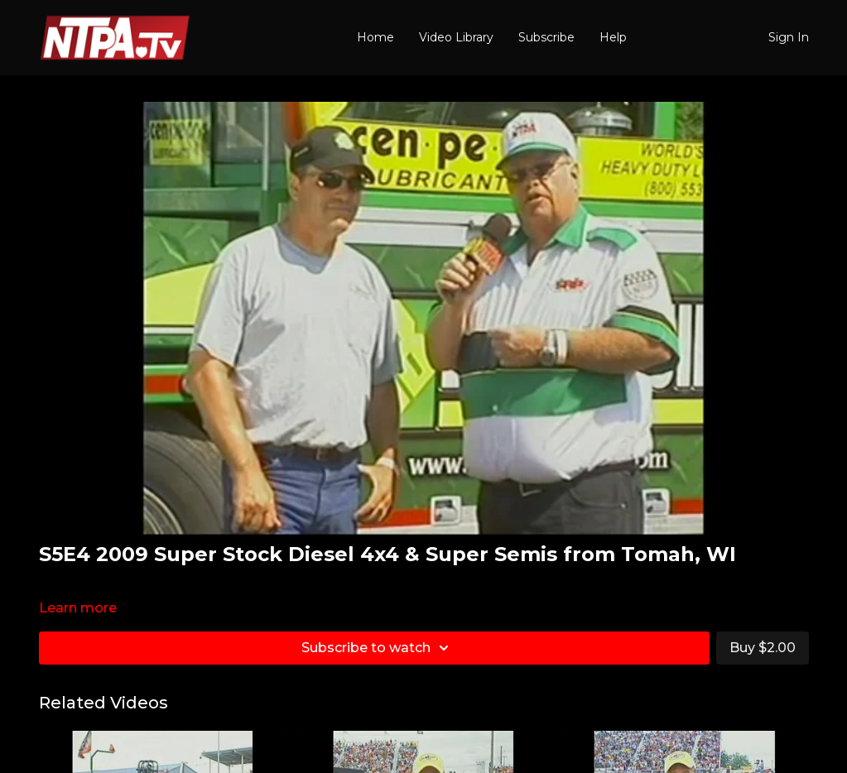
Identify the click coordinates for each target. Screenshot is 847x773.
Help (613, 37)
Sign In (788, 37)
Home (375, 37)
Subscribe (546, 37)
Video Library (456, 37)
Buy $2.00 (762, 647)
